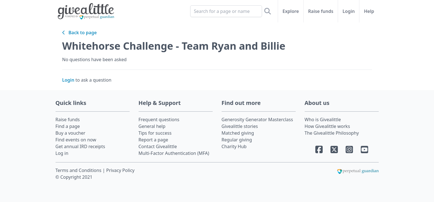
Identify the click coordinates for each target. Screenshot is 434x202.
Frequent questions (159, 119)
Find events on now (76, 140)
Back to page (79, 32)
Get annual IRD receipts (80, 146)
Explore (291, 11)
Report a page (153, 140)
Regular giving (237, 140)
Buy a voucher (71, 133)
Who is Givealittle (323, 119)
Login (349, 11)
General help (152, 126)
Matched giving (238, 133)
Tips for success (155, 133)
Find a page (68, 126)
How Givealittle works (327, 126)
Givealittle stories (240, 126)
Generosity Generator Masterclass (257, 119)
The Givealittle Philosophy (332, 133)
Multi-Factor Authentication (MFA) (174, 153)
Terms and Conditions (79, 170)
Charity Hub (234, 146)
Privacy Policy (120, 170)
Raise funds (320, 11)
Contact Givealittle (158, 146)
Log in (62, 153)
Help (369, 11)
